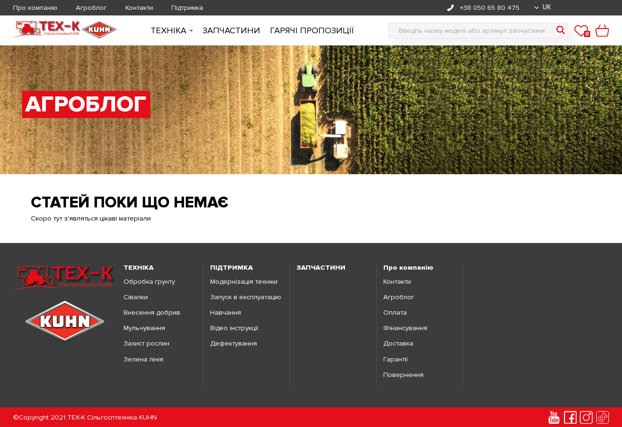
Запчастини (231, 30)
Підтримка (187, 7)
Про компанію (35, 7)
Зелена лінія (143, 359)
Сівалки (136, 297)
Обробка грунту (149, 281)
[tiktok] (602, 417)
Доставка (398, 343)
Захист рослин (146, 343)
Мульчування (144, 327)
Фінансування (405, 327)
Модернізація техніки (244, 281)
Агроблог (91, 7)
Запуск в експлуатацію (245, 297)
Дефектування (233, 343)
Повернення (403, 374)
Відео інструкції (234, 327)
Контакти (139, 7)
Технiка (172, 30)
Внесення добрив (152, 312)
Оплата (395, 312)
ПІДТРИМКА (231, 267)
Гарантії (395, 359)
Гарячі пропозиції (312, 30)
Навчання (225, 312)
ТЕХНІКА (139, 267)
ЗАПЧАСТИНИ (321, 267)
